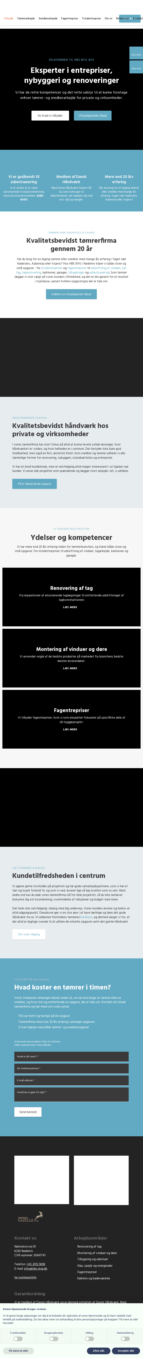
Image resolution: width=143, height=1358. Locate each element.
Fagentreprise (69, 18)
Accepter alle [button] (126, 1350)
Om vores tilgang (29, 934)
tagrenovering (31, 272)
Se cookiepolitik (25, 1277)
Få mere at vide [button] (18, 1350)
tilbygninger (76, 272)
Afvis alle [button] (98, 1350)
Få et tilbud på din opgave (34, 484)
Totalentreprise (91, 18)
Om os (108, 18)
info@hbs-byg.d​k (35, 1268)
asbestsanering (99, 272)
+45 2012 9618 (35, 1264)
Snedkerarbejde (48, 18)
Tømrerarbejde (26, 18)
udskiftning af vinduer (105, 268)
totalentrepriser (51, 268)
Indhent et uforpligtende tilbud (71, 294)
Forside (8, 18)
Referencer (122, 18)
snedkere (86, 917)
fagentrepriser (77, 268)
